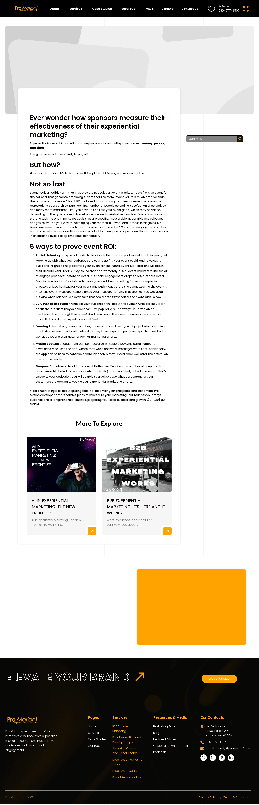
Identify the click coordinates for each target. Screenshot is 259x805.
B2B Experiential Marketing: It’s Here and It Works (136, 507)
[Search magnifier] (240, 139)
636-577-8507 (229, 10)
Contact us (155, 399)
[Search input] (212, 139)
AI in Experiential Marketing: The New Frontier (54, 507)
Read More (92, 531)
